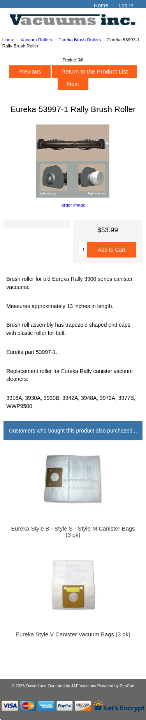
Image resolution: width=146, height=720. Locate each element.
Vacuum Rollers (36, 39)
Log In (126, 5)
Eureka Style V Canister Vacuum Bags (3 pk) (73, 634)
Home (101, 5)
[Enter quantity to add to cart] (83, 250)
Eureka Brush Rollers (79, 39)
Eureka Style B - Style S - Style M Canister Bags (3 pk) (73, 532)
